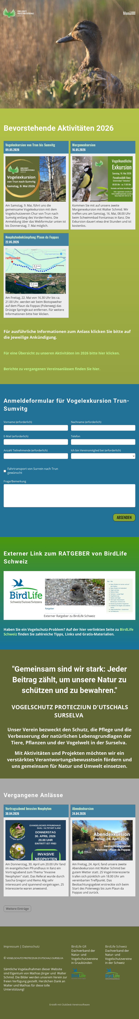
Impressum (11, 946)
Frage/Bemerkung (15, 481)
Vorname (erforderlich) (18, 422)
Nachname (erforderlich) (86, 422)
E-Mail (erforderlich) (16, 436)
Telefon (75, 436)
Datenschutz (30, 946)
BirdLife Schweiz (116, 946)
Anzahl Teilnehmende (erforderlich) (25, 450)
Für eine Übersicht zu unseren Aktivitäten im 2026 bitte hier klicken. (62, 353)
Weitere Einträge (17, 909)
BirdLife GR (78, 946)
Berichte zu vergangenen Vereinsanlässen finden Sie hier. (52, 368)
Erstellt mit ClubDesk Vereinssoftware (69, 1004)
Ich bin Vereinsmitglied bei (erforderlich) (96, 450)
